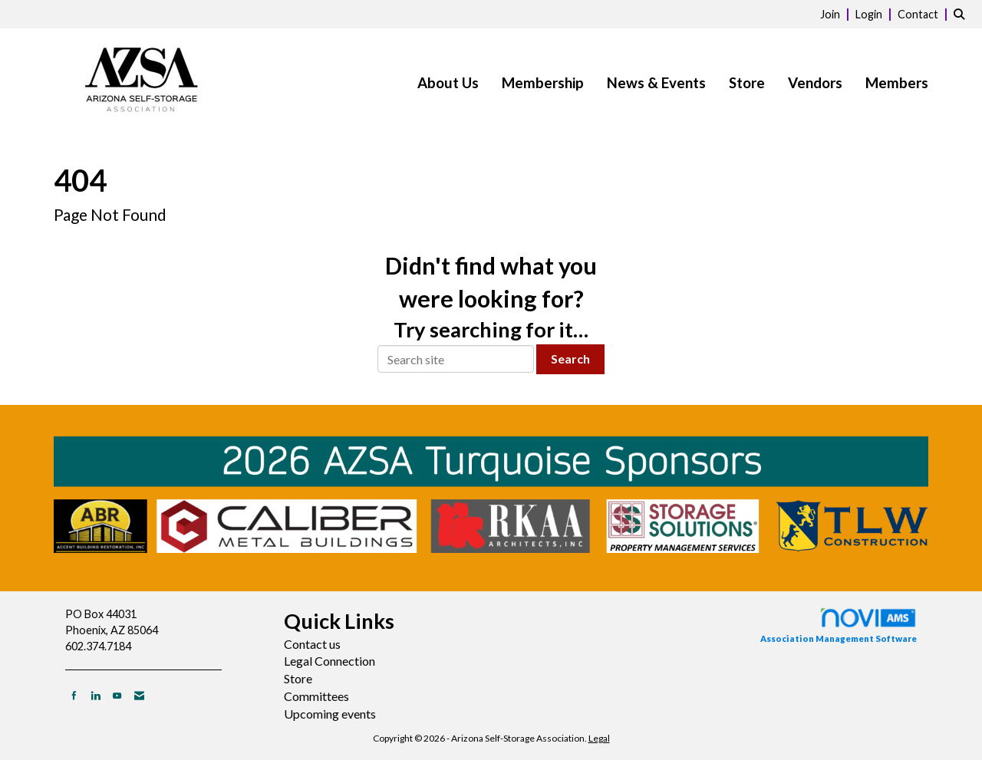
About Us (448, 82)
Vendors (815, 82)
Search (570, 358)
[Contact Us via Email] (139, 695)
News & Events (656, 82)
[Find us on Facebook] (74, 695)
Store (747, 82)
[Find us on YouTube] (117, 695)
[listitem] (836, 13)
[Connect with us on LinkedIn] (95, 695)
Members (896, 82)
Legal (599, 738)
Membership (543, 82)
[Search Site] (962, 13)
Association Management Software (838, 625)
